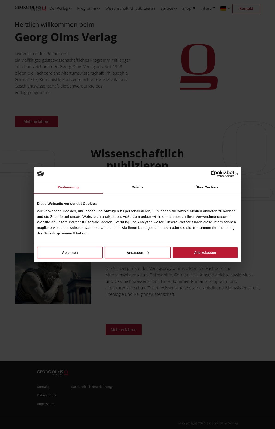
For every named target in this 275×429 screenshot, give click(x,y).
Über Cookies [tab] (207, 187)
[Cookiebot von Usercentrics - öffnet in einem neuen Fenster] (218, 173)
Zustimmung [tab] (68, 187)
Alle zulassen (205, 252)
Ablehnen (70, 252)
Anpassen (138, 252)
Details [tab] (137, 187)
